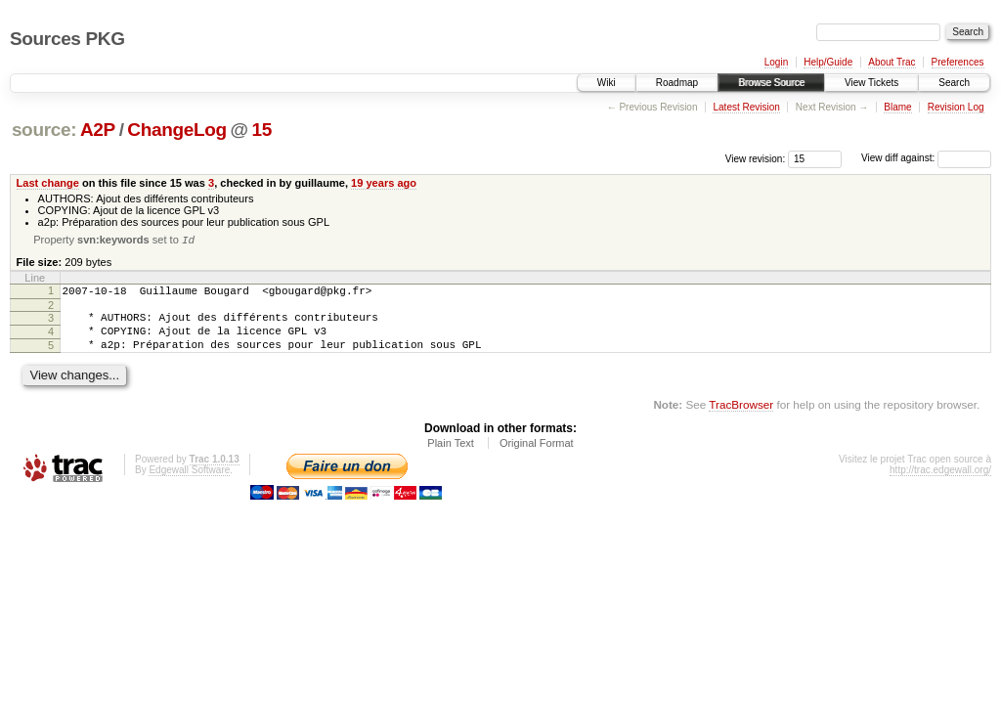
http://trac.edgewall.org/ (940, 483)
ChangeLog (176, 129)
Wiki (606, 82)
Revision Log (956, 107)
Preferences (958, 62)
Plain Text (450, 456)
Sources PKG (67, 38)
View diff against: (926, 158)
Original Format (537, 456)
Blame (897, 107)
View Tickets (871, 82)
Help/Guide (828, 62)
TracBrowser (741, 418)
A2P (97, 129)
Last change (48, 183)
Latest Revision (746, 107)
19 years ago (383, 183)
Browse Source (771, 82)
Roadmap (677, 82)
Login (776, 62)
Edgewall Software (189, 483)
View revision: (755, 158)
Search (954, 82)
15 (262, 129)
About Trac (891, 62)
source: (44, 129)
